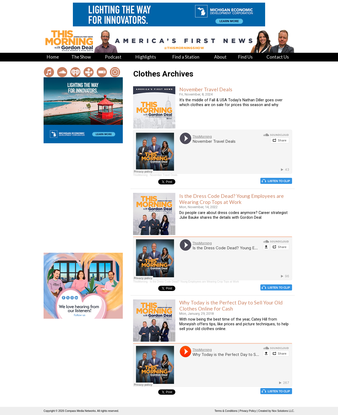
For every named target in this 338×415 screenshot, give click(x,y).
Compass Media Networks (80, 410)
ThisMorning (140, 175)
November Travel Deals (205, 89)
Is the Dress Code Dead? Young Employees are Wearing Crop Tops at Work (231, 199)
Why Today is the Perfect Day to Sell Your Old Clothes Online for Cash (231, 305)
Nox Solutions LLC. (283, 410)
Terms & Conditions (225, 410)
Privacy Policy (248, 410)
